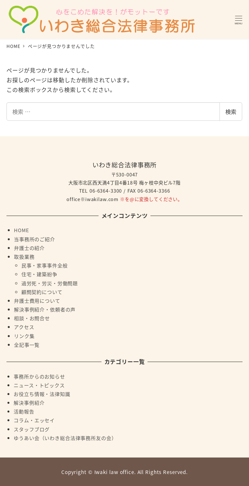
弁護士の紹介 (29, 247)
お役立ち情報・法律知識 (42, 393)
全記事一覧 (27, 344)
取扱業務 (24, 256)
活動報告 (24, 411)
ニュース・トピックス (39, 385)
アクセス (24, 326)
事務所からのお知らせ (39, 376)
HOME (21, 229)
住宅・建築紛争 (39, 273)
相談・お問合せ (32, 318)
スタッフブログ (32, 429)
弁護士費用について (37, 300)
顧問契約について (42, 291)
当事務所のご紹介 (34, 239)
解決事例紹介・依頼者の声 (45, 309)
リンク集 (24, 335)
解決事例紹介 (29, 402)
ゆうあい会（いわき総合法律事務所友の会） (65, 437)
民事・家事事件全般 (44, 265)
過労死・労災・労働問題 (49, 283)
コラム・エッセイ (34, 420)
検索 (230, 111)
